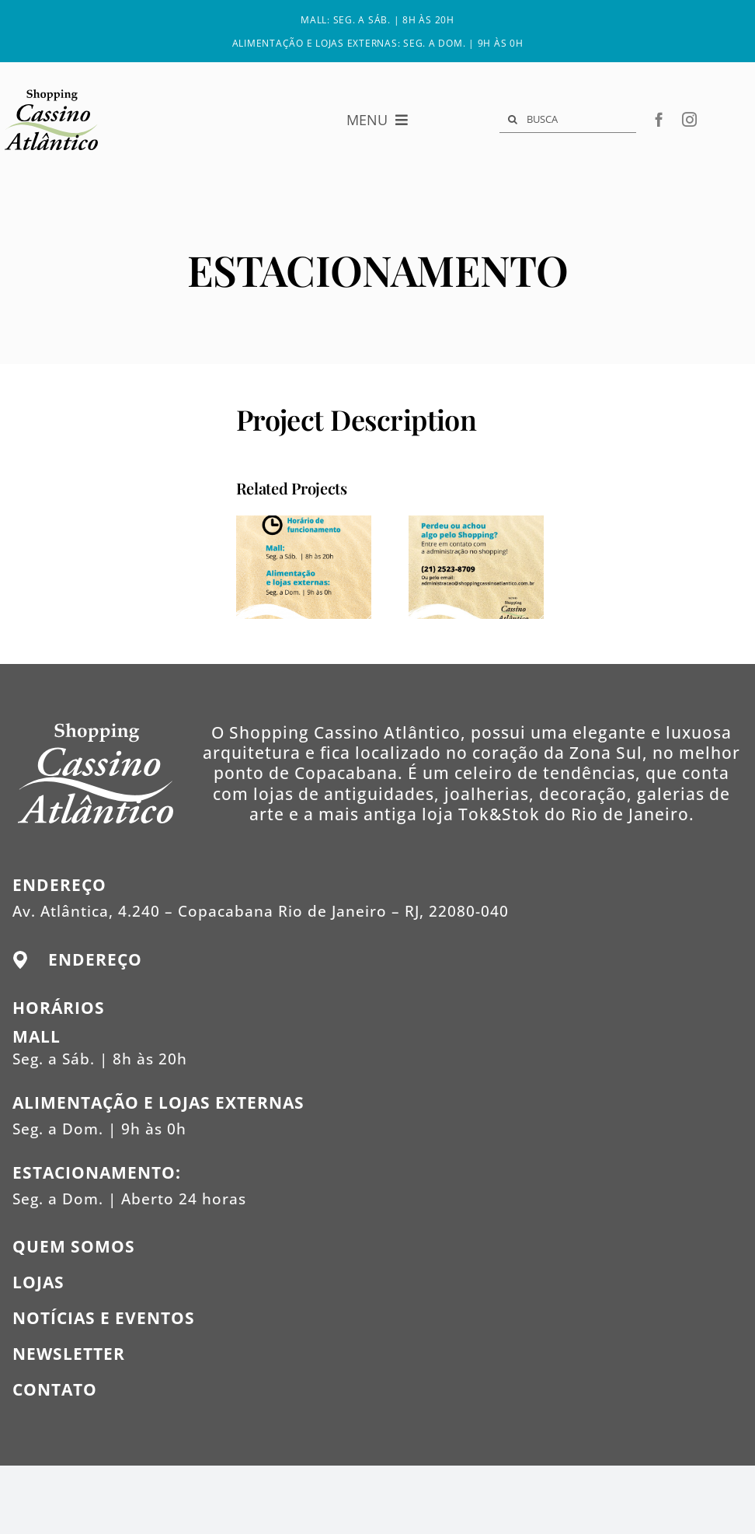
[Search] (513, 119)
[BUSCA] (567, 119)
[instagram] (689, 119)
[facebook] (659, 119)
